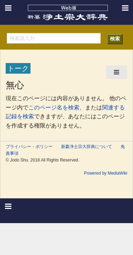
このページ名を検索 (53, 107)
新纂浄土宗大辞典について (86, 146)
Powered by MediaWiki (105, 173)
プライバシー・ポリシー (29, 146)
